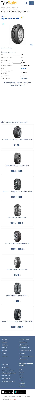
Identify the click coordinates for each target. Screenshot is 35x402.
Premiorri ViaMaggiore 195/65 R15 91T (17, 165)
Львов (20, 380)
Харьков (21, 372)
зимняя (23, 68)
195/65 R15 (24, 78)
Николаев (22, 383)
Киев (20, 369)
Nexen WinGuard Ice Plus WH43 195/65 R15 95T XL (17, 322)
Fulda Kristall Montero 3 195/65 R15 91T (17, 243)
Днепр (21, 374)
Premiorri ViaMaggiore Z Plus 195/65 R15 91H (17, 191)
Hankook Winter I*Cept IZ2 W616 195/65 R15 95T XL (17, 140)
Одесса (21, 377)
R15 (22, 60)
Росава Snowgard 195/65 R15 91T (17, 269)
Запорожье (22, 386)
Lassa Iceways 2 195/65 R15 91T (17, 217)
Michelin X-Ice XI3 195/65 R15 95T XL (17, 295)
